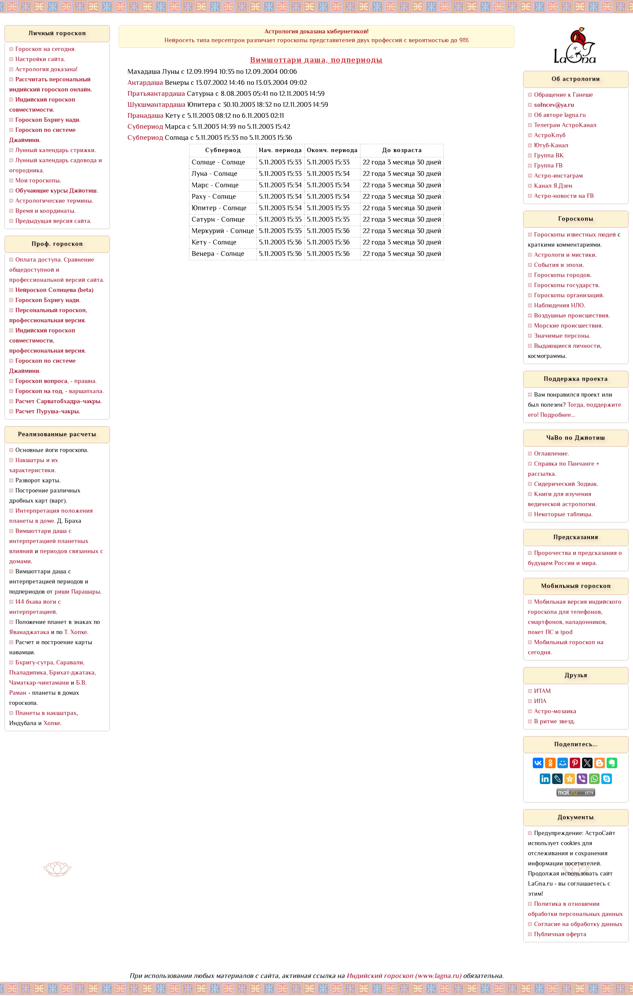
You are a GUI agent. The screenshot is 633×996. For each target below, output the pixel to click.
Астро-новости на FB (564, 196)
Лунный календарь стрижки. (55, 151)
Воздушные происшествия (571, 316)
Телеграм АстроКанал (565, 125)
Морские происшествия (567, 326)
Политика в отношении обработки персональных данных (575, 909)
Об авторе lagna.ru (560, 115)
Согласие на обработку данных (578, 924)
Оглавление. (551, 454)
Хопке (52, 724)
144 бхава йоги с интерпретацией (35, 607)
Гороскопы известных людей (575, 235)
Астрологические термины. (54, 201)
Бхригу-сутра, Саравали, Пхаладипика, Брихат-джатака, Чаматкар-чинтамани (52, 673)
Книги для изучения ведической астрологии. (562, 499)
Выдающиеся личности (567, 346)
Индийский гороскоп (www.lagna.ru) (403, 976)
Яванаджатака (29, 633)
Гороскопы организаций (568, 296)
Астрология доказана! (46, 70)
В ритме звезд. (554, 722)
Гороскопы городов (562, 275)
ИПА (540, 702)
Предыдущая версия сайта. (53, 221)
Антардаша (145, 83)
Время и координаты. (45, 211)
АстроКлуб (549, 136)
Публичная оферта (560, 935)
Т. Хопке (75, 633)
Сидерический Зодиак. (566, 484)
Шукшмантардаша (156, 105)
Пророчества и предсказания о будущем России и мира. (575, 558)
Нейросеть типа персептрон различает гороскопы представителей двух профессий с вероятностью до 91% (316, 36)
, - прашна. (56, 381)
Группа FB (548, 166)
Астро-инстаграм (558, 176)
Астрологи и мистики (564, 255)
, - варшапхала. (59, 392)
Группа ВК (549, 156)
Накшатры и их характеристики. (33, 466)
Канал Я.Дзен (553, 186)
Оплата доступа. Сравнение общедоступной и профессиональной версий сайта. (56, 270)
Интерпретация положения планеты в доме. (51, 516)
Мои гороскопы (37, 181)
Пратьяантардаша (156, 94)
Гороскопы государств (566, 286)
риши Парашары (77, 592)
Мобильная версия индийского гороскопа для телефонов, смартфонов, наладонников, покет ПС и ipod (575, 617)
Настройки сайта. (40, 60)
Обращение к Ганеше (563, 95)
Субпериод (145, 127)
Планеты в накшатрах (45, 713)
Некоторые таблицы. (563, 515)
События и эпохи (558, 265)
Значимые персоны (561, 336)
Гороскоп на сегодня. (45, 49)
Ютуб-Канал (551, 146)
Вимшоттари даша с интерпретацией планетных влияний (48, 541)
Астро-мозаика (555, 712)
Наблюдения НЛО (559, 306)
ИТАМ (542, 691)
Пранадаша (145, 116)
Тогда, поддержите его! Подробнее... (574, 410)
